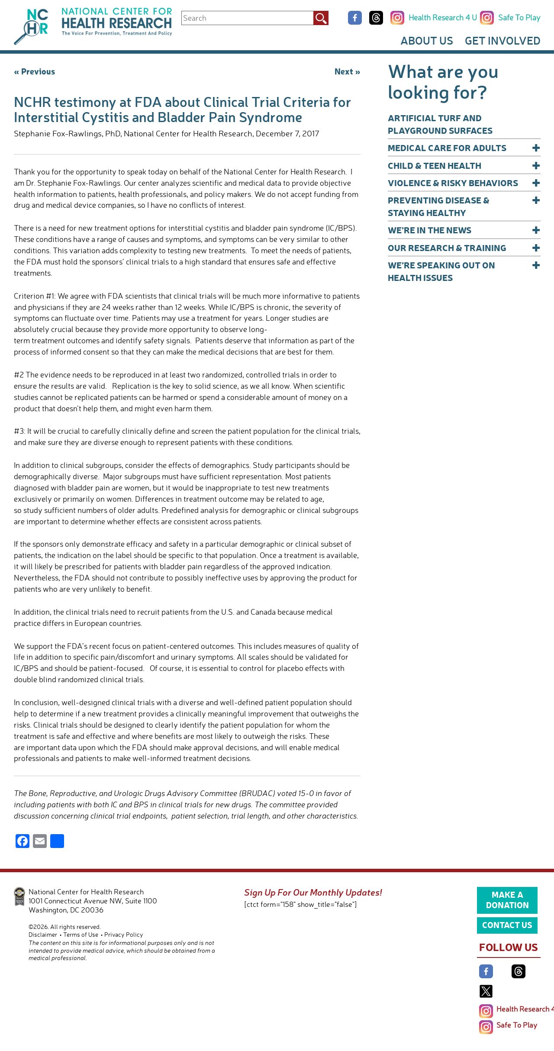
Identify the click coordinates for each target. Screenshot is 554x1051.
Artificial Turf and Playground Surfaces (440, 124)
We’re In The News (464, 229)
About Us (426, 40)
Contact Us (507, 924)
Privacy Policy (123, 934)
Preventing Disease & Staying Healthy (464, 205)
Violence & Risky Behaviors (464, 182)
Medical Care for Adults (464, 147)
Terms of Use (80, 934)
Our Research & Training (464, 247)
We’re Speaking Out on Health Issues (464, 270)
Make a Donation (507, 899)
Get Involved (503, 40)
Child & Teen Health (464, 165)
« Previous (34, 71)
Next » (348, 71)
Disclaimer (43, 934)
